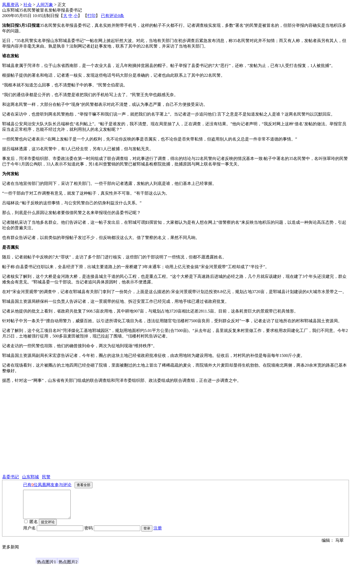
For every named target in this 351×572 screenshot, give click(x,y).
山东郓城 (30, 477)
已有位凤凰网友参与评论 (47, 484)
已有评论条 (112, 15)
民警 (46, 477)
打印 (91, 15)
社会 (27, 4)
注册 (157, 533)
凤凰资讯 (10, 4)
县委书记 (10, 477)
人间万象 (44, 4)
